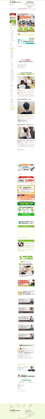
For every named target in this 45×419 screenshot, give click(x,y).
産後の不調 (12, 99)
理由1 (21, 261)
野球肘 (11, 92)
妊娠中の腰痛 (12, 52)
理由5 (30, 261)
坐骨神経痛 (12, 69)
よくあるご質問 (18, 405)
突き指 (11, 82)
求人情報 (11, 407)
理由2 (24, 261)
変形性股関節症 (12, 75)
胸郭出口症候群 (12, 85)
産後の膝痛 (12, 55)
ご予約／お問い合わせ (32, 10)
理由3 (26, 261)
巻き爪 (11, 62)
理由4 (28, 261)
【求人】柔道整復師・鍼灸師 (13, 109)
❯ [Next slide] (34, 270)
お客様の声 (22, 10)
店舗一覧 (24, 406)
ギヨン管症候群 (12, 79)
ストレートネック (12, 68)
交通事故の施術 (12, 33)
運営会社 (11, 44)
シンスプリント (12, 96)
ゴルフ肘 (11, 65)
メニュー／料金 (17, 10)
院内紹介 (11, 405)
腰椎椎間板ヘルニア (13, 72)
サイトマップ (18, 406)
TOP (12, 10)
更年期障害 (12, 51)
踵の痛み (11, 95)
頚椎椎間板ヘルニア (13, 102)
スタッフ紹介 (12, 30)
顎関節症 (11, 89)
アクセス (28, 10)
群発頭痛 (11, 58)
